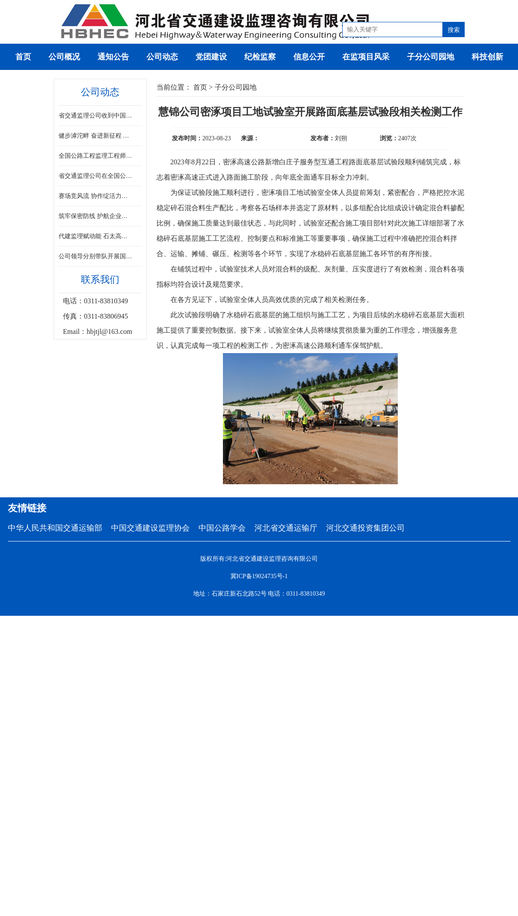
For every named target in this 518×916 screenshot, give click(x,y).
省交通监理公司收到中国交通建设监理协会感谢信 (96, 115)
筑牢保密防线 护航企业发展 (96, 216)
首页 (23, 56)
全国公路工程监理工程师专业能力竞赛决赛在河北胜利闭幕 (96, 156)
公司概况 (64, 56)
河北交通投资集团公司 (365, 528)
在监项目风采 (365, 56)
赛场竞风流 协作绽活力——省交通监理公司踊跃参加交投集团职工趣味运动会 (96, 196)
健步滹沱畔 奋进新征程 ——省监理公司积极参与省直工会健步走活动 (96, 135)
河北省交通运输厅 (285, 528)
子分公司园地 (430, 56)
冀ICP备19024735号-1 (259, 576)
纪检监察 (260, 56)
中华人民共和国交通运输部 (55, 528)
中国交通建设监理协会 (150, 528)
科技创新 (487, 56)
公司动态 (162, 56)
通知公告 (113, 56)
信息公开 (309, 56)
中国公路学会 (222, 528)
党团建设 (211, 56)
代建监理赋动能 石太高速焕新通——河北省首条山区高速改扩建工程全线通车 (96, 236)
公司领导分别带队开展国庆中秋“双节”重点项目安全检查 (96, 256)
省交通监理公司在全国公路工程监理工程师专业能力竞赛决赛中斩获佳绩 (96, 176)
